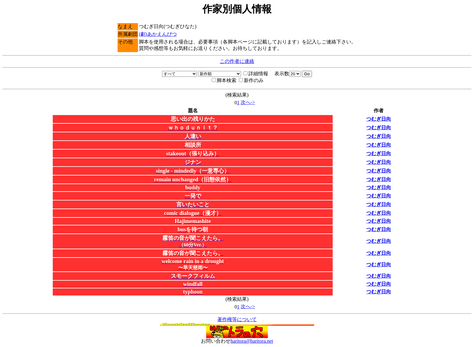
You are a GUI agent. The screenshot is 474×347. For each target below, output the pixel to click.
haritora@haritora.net (252, 341)
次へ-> (248, 102)
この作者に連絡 (237, 61)
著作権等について (237, 319)
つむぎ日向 (378, 119)
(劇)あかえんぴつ (158, 34)
